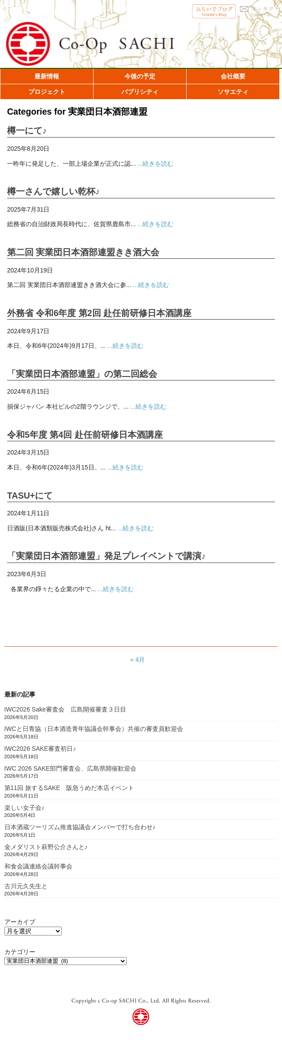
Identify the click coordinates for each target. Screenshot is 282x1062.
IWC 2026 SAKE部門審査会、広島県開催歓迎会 (70, 768)
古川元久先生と (26, 886)
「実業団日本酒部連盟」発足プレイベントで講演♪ (106, 556)
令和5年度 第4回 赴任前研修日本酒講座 (85, 435)
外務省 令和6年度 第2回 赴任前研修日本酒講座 (99, 313)
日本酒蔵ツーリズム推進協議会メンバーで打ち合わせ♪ (80, 827)
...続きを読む (156, 163)
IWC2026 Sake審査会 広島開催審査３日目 (65, 709)
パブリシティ (139, 91)
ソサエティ (233, 91)
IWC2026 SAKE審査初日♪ (40, 748)
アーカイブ (19, 921)
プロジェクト (46, 91)
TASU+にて (30, 495)
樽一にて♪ (27, 130)
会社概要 (233, 76)
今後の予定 (139, 76)
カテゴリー (19, 951)
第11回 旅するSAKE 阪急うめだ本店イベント (69, 787)
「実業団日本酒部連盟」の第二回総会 (82, 374)
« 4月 (137, 659)
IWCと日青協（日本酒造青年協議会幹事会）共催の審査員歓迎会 (93, 728)
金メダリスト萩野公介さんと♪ (46, 846)
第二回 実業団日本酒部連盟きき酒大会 (83, 252)
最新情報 (46, 76)
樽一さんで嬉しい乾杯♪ (53, 191)
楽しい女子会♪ (24, 807)
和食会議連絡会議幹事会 (38, 866)
